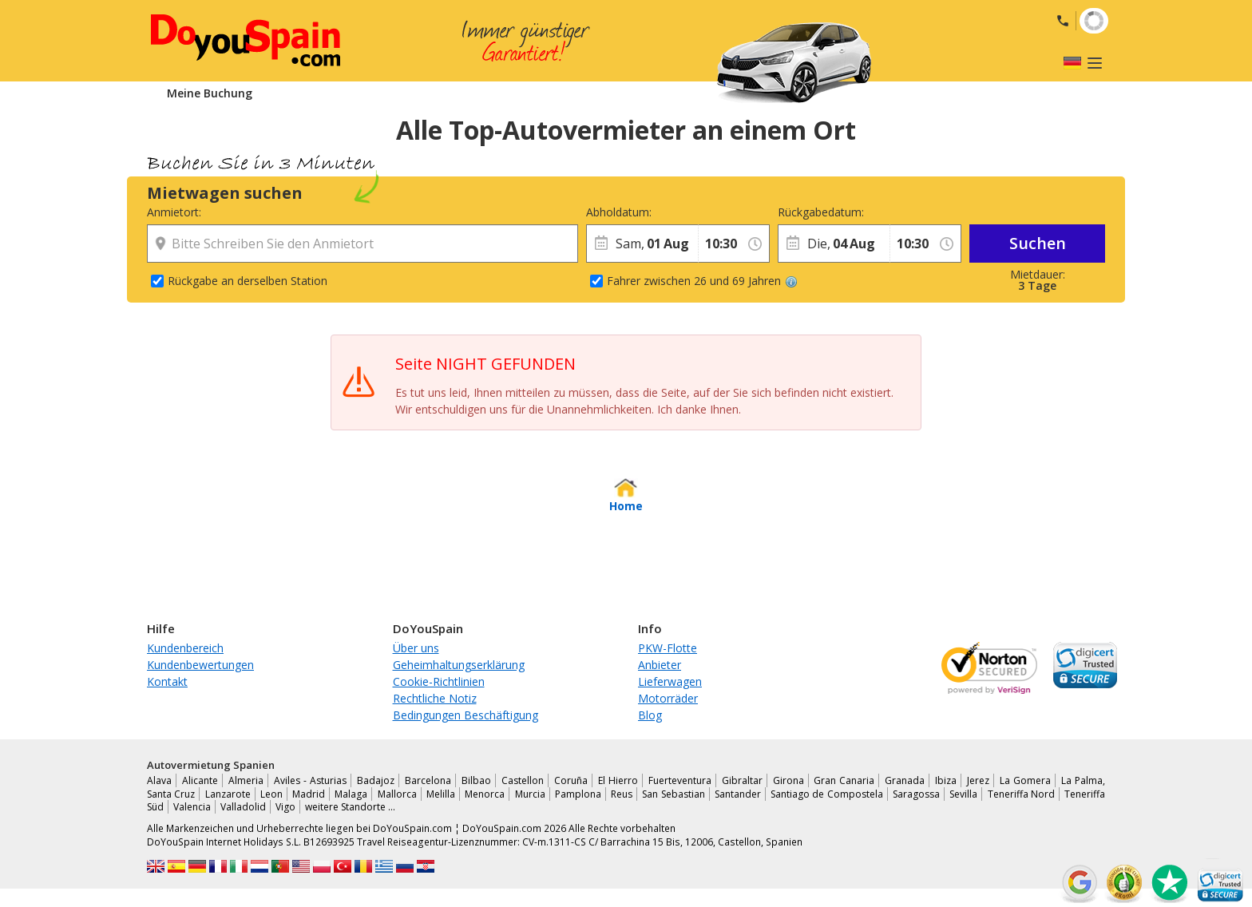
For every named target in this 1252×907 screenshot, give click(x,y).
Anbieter (659, 664)
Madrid (308, 794)
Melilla (440, 794)
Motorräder (668, 698)
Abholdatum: (619, 212)
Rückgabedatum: (821, 212)
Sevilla (963, 794)
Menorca (485, 794)
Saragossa (916, 794)
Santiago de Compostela (827, 794)
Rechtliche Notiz (435, 698)
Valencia (192, 807)
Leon (271, 794)
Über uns (416, 647)
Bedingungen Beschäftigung (465, 715)
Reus (621, 794)
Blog (650, 715)
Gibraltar (742, 780)
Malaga (351, 794)
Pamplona (578, 794)
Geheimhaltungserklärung (459, 664)
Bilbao (476, 780)
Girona (788, 780)
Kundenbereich (185, 647)
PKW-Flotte (667, 647)
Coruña (571, 780)
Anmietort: (174, 212)
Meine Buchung (209, 93)
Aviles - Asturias (310, 780)
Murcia (530, 794)
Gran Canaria (844, 780)
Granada (905, 780)
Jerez (978, 780)
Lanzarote (228, 794)
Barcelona (428, 780)
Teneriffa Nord (1021, 794)
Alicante (200, 780)
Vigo (285, 807)
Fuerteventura (679, 780)
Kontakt (167, 681)
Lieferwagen (670, 681)
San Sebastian (673, 794)
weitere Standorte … (350, 807)
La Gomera (1025, 780)
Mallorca (397, 794)
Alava (159, 780)
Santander (738, 794)
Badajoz (375, 780)
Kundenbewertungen (200, 664)
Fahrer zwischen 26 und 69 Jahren (702, 280)
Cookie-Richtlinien (439, 681)
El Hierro (618, 780)
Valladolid (243, 807)
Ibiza (946, 780)
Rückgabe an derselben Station (247, 280)
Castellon (522, 780)
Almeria (245, 780)
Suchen (1037, 243)
